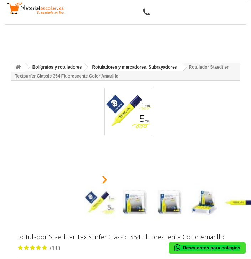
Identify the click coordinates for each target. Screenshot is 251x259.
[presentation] (86, 180)
